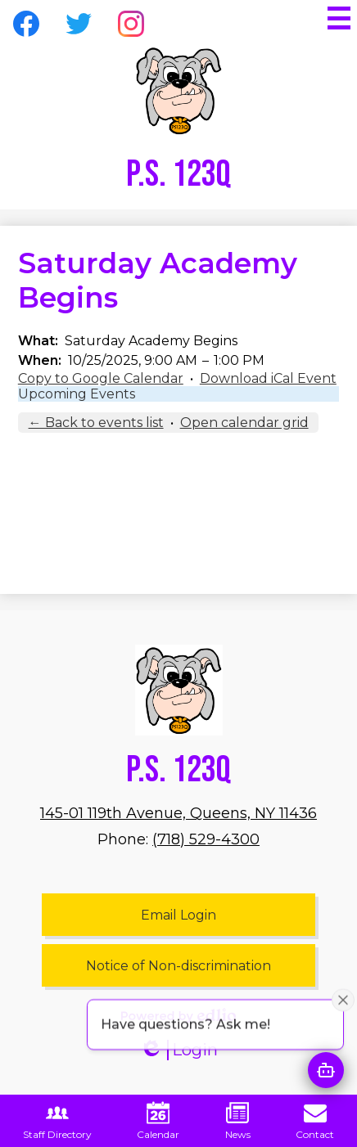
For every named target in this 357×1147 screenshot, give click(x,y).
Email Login (178, 915)
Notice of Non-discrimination (178, 966)
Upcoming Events (76, 394)
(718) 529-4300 (206, 839)
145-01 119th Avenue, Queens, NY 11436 (178, 813)
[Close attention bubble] (343, 1011)
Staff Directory (57, 1120)
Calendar (158, 1120)
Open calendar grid (244, 422)
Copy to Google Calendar (100, 378)
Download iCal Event (268, 378)
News (238, 1120)
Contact (315, 1120)
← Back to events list (96, 422)
